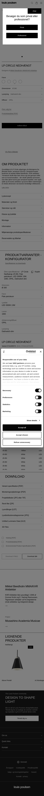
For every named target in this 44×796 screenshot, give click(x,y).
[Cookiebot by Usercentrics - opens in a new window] (27, 351)
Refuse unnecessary (22, 442)
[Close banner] (40, 352)
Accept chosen (22, 435)
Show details (32, 420)
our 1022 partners (16, 363)
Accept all (22, 428)
